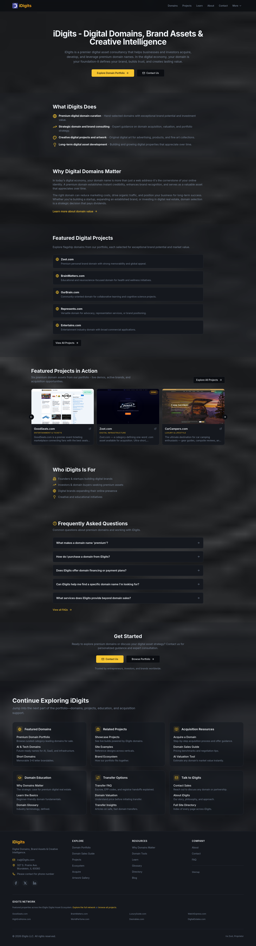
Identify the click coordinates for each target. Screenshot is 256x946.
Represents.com (72, 308)
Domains (173, 5)
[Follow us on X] (25, 883)
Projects (187, 5)
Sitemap (196, 872)
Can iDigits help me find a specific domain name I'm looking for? (128, 584)
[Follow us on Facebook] (15, 883)
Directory (137, 871)
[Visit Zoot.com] (128, 408)
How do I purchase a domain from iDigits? (128, 556)
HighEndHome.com (21, 919)
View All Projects (67, 342)
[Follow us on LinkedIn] (34, 883)
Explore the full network (84, 907)
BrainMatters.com (73, 275)
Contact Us (150, 73)
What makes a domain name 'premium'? (128, 543)
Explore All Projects (209, 379)
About (210, 5)
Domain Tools (139, 853)
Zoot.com (67, 259)
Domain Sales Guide (83, 853)
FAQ (194, 859)
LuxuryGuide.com (137, 914)
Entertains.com (71, 325)
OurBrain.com (70, 292)
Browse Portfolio (143, 659)
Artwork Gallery (81, 877)
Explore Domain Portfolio (113, 73)
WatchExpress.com (197, 914)
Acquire (76, 871)
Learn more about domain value (75, 211)
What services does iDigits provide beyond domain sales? (128, 598)
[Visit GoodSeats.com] (62, 408)
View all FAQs (62, 609)
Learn (199, 5)
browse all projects (107, 907)
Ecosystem (78, 865)
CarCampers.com (176, 430)
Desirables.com (136, 919)
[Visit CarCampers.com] (193, 408)
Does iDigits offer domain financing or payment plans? (128, 570)
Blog (134, 877)
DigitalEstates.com (197, 919)
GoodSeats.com (44, 430)
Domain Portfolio (81, 847)
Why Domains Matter (143, 847)
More (237, 5)
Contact (223, 5)
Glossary (137, 865)
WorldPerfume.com (80, 919)
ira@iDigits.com (25, 859)
